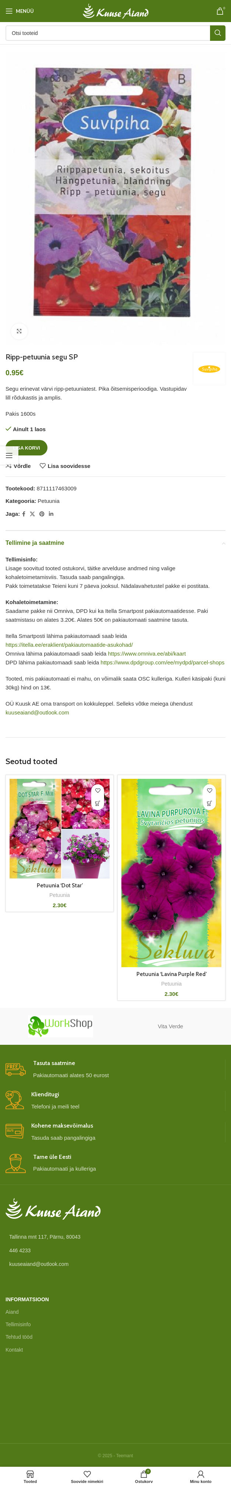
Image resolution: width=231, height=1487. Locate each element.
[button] (97, 803)
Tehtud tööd (19, 1337)
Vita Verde (170, 1026)
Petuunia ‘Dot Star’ (59, 885)
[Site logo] (116, 10)
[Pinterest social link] (42, 514)
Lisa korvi (26, 448)
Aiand (12, 1312)
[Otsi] (115, 33)
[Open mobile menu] (20, 11)
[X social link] (32, 514)
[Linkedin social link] (51, 514)
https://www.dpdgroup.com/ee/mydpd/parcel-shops (162, 662)
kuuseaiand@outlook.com (37, 712)
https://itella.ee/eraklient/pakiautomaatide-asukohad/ (69, 645)
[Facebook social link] (24, 514)
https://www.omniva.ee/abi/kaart (147, 653)
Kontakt (14, 1350)
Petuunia (49, 501)
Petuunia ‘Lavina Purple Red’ (171, 974)
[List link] (115, 1250)
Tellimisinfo (18, 1324)
